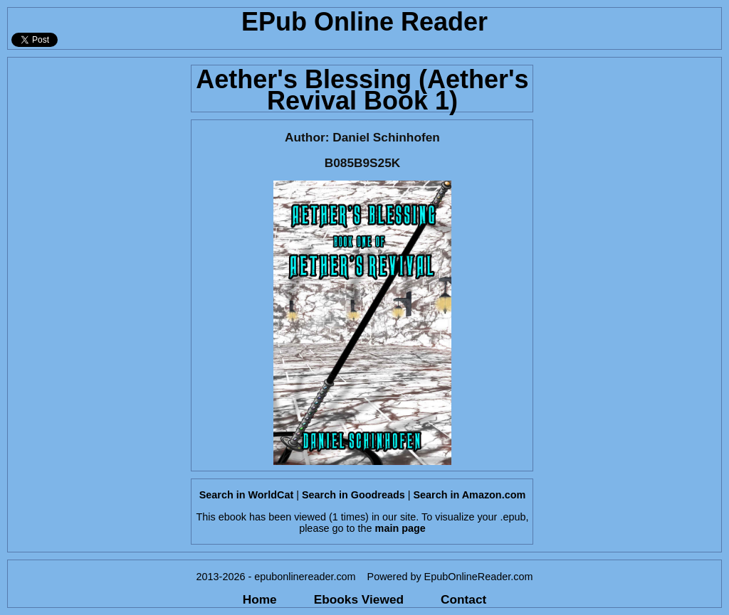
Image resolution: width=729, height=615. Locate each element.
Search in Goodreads (353, 495)
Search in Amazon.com (469, 495)
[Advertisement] (95, 271)
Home (260, 599)
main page (400, 528)
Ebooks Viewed (359, 599)
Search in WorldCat (246, 495)
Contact (463, 599)
